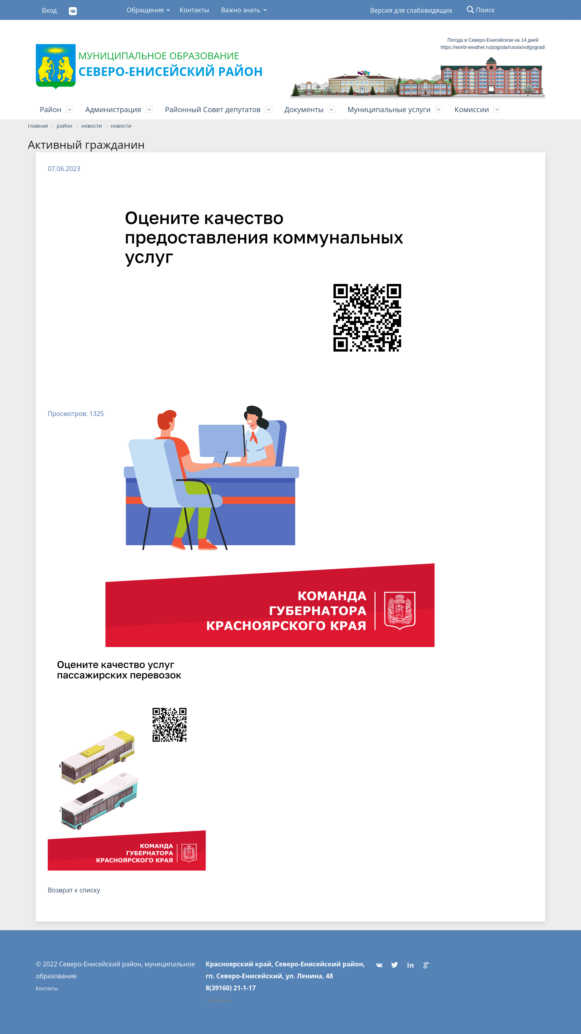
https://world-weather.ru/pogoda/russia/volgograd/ (493, 47)
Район (51, 109)
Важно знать (240, 10)
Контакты (194, 10)
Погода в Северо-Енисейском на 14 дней (492, 40)
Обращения (145, 10)
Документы (304, 109)
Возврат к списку (74, 890)
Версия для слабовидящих (411, 10)
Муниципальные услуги (389, 109)
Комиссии (471, 109)
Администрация (113, 109)
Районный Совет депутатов (213, 109)
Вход (49, 10)
